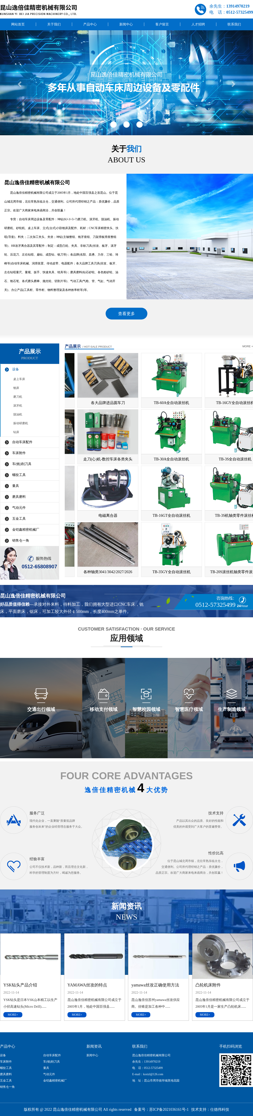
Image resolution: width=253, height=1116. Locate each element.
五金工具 (19, 518)
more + (247, 346)
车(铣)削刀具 (21, 464)
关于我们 (54, 24)
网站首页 (18, 24)
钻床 (16, 432)
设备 (15, 369)
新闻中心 (126, 24)
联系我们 (234, 24)
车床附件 (19, 453)
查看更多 (126, 313)
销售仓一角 (20, 540)
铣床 (16, 388)
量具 (15, 486)
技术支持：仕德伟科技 (210, 1109)
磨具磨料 (19, 496)
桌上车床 (19, 379)
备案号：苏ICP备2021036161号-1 (161, 1109)
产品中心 (90, 24)
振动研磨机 (20, 423)
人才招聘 (198, 24)
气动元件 (19, 507)
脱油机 (17, 414)
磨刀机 (17, 396)
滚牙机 (17, 405)
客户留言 (162, 24)
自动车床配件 (22, 442)
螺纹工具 (19, 475)
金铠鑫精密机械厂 (25, 529)
